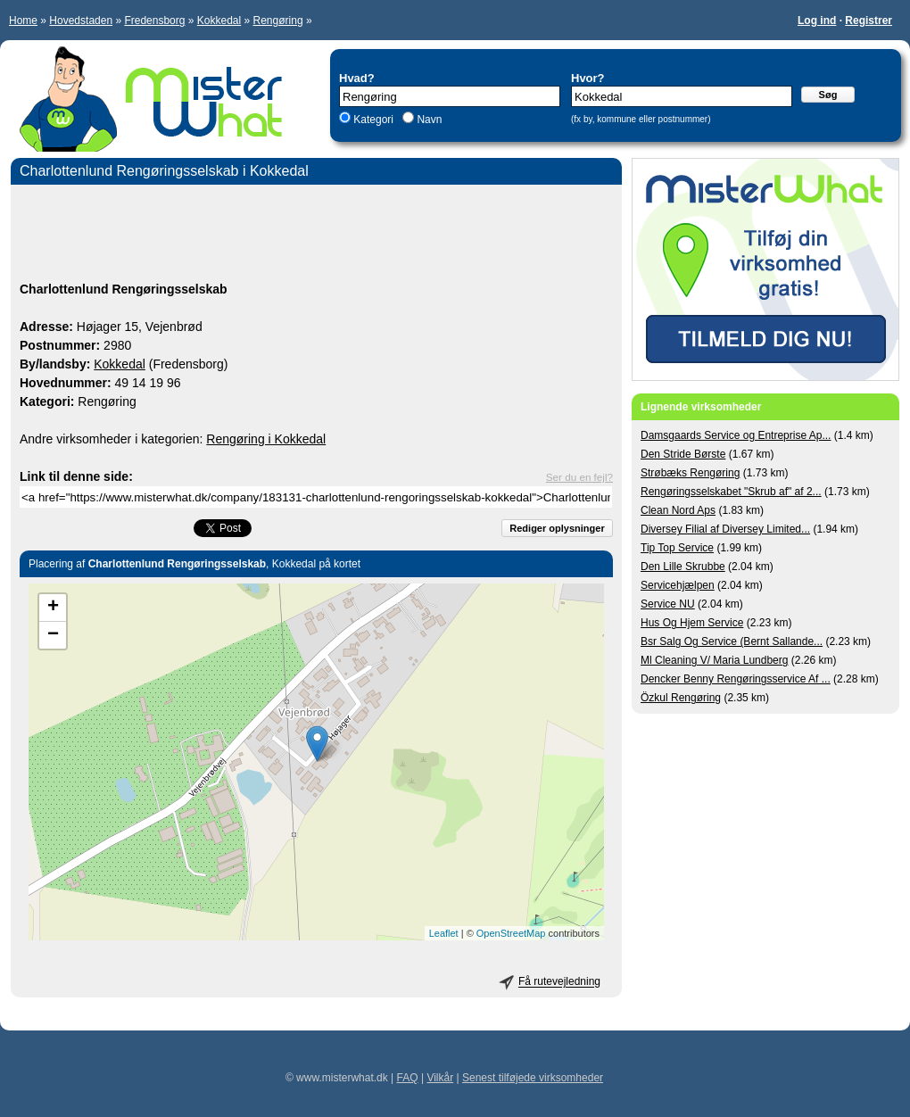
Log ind (817, 20)
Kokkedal (219, 20)
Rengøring (278, 20)
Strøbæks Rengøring (690, 473)
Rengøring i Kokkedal (266, 439)
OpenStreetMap (511, 933)
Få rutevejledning (559, 982)
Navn (428, 119)
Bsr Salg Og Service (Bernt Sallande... (732, 641)
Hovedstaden (80, 20)
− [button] (53, 635)
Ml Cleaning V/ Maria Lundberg (714, 660)
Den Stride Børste (683, 454)
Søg (828, 94)
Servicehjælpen (678, 585)
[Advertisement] (316, 235)
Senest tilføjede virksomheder (532, 1077)
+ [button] (53, 607)
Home (23, 20)
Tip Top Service (677, 548)
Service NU (668, 604)
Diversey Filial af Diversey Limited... (725, 529)
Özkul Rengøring (681, 697)
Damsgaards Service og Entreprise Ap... (736, 435)
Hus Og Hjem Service (692, 622)
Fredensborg (154, 20)
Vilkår (439, 1077)
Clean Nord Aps (678, 510)
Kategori (373, 119)
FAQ (407, 1077)
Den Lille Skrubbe (683, 566)
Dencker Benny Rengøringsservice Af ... (736, 679)
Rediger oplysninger (556, 528)
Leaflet (444, 933)
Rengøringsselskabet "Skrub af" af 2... (731, 491)
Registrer (868, 20)
